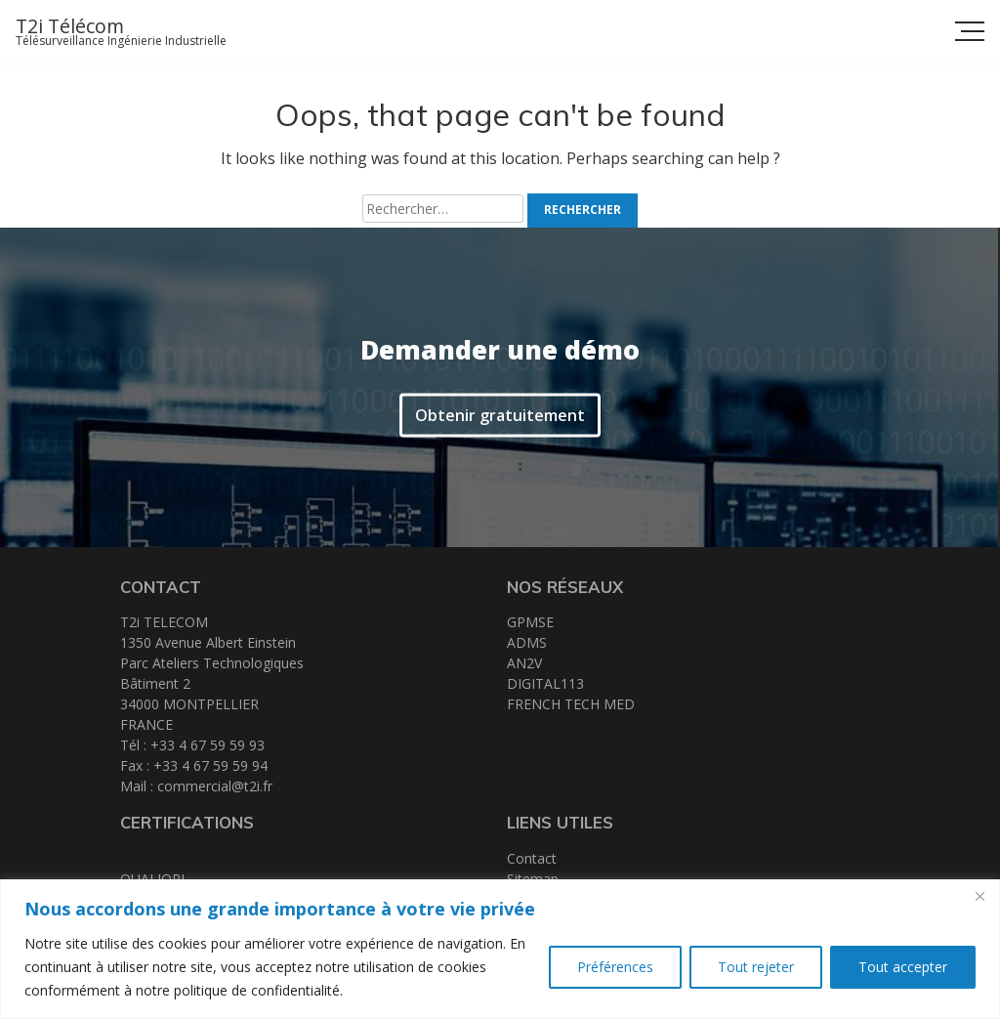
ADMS (527, 642)
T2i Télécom (70, 26)
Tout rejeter (756, 966)
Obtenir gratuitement (500, 412)
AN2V (524, 663)
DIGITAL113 (545, 683)
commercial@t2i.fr (214, 786)
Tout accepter (902, 966)
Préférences (615, 966)
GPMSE (530, 622)
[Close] (979, 896)
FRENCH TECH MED (571, 704)
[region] (500, 949)
